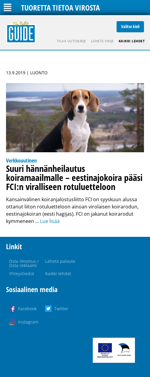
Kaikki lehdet (132, 41)
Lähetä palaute (60, 261)
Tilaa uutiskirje (71, 41)
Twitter (61, 308)
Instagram (28, 322)
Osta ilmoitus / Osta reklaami (24, 263)
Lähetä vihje (102, 41)
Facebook (27, 308)
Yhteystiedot (21, 273)
